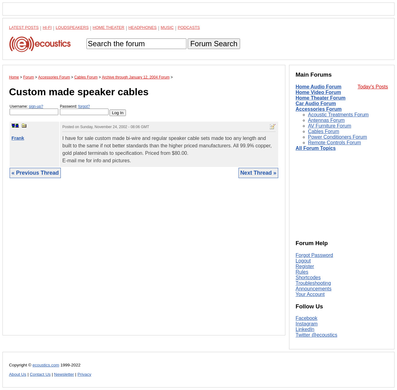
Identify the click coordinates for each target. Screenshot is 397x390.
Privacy (84, 374)
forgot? (84, 106)
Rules (302, 272)
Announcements (314, 288)
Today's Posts (373, 86)
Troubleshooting (313, 283)
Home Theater (108, 27)
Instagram (307, 323)
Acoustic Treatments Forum (338, 114)
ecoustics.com (46, 365)
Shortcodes (308, 277)
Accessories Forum (319, 109)
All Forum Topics (316, 148)
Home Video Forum (318, 92)
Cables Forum (323, 131)
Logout (303, 260)
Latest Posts (24, 27)
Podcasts (189, 27)
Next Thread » (258, 173)
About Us (17, 374)
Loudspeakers (72, 27)
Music (167, 27)
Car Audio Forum (316, 103)
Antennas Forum (326, 120)
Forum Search (213, 43)
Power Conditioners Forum (337, 137)
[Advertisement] (144, 261)
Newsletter (64, 374)
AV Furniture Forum (329, 125)
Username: (34, 109)
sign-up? (36, 106)
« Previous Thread (35, 173)
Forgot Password (314, 255)
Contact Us (40, 374)
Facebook (306, 318)
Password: (84, 109)
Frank (17, 138)
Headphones (142, 27)
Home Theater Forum (321, 98)
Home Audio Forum (318, 86)
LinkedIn (305, 329)
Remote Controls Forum (334, 142)
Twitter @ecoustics (316, 335)
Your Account (310, 294)
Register (305, 266)
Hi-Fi (47, 27)
